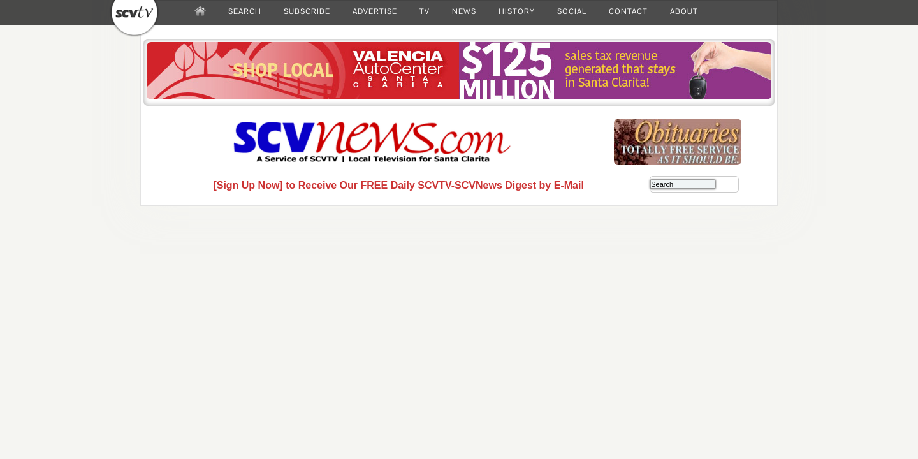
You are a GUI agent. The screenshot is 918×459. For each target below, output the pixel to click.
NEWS (464, 11)
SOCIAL (571, 11)
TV (424, 11)
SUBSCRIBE (307, 11)
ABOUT (684, 11)
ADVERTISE (375, 11)
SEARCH (244, 11)
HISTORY (517, 11)
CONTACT (628, 11)
